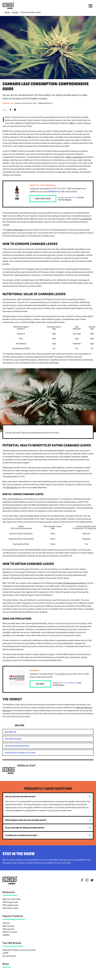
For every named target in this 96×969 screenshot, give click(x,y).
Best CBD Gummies (13, 738)
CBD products (12, 487)
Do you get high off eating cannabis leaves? (25, 827)
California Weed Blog (14, 229)
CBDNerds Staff (8, 103)
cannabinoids (86, 218)
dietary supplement (74, 157)
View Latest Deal (43, 198)
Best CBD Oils (10, 732)
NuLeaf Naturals (9, 956)
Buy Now (40, 684)
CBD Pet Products (9, 932)
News (5, 963)
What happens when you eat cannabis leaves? (26, 820)
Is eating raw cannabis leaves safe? (21, 835)
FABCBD (5, 935)
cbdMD (5, 953)
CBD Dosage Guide (10, 902)
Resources (8, 892)
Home (7, 12)
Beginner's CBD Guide (11, 899)
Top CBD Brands (11, 942)
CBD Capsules (8, 929)
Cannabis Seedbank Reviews (17, 745)
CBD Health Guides (10, 908)
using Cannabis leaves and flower (71, 583)
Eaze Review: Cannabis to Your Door (20, 752)
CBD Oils (6, 923)
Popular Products (12, 916)
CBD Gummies (8, 926)
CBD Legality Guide (10, 905)
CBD (29, 137)
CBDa (71, 123)
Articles (15, 12)
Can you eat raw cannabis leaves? (20, 796)
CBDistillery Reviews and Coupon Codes (19, 950)
